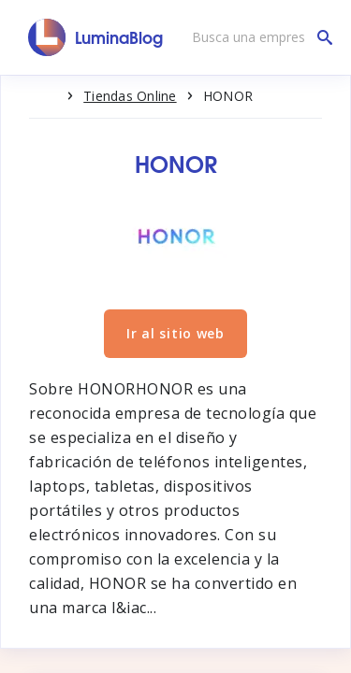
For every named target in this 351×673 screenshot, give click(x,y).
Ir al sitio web (175, 333)
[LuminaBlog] (96, 37)
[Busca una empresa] (257, 37)
